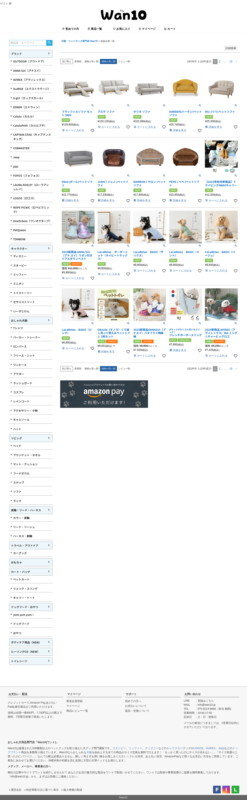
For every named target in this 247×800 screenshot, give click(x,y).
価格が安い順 (91, 61)
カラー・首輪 (21, 518)
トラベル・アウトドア (24, 545)
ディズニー (20, 256)
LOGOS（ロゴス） (24, 198)
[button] (236, 61)
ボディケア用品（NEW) (25, 642)
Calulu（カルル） (24, 116)
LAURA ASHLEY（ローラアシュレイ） (31, 187)
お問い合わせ (192, 694)
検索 (49, 43)
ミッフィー (20, 274)
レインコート (21, 401)
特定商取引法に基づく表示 (42, 789)
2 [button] (220, 61)
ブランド (16, 54)
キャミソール (21, 420)
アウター (18, 374)
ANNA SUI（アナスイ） (27, 70)
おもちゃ (16, 562)
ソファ (17, 491)
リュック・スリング (25, 588)
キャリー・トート (24, 598)
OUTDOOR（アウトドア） (29, 61)
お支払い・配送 (17, 694)
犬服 (89, 752)
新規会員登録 (74, 701)
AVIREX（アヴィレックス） (30, 80)
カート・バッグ (20, 572)
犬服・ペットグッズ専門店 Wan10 (79, 41)
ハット (17, 429)
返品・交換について (137, 710)
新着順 (77, 61)
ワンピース (20, 365)
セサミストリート (24, 302)
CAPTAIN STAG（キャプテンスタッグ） (32, 137)
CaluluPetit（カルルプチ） (30, 125)
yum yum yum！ (23, 615)
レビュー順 (124, 61)
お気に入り (121, 28)
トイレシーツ (19, 661)
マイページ (147, 28)
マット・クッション (25, 464)
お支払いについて (136, 705)
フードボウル (21, 473)
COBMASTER (21, 148)
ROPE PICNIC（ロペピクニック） (31, 209)
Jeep (16, 157)
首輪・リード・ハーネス (26, 510)
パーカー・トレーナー (26, 337)
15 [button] (230, 61)
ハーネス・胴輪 (22, 536)
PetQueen (19, 230)
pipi (15, 166)
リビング (16, 438)
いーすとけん (21, 311)
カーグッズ (20, 553)
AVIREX (211, 748)
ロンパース (20, 346)
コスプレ (18, 392)
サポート (131, 694)
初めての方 (70, 28)
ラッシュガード (22, 383)
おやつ (17, 633)
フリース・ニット (24, 355)
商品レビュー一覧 (77, 710)
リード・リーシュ (24, 527)
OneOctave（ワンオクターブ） (32, 221)
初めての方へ (133, 701)
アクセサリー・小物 (25, 410)
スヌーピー (20, 265)
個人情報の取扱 (72, 789)
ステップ (18, 482)
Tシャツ (18, 328)
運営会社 (16, 789)
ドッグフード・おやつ (24, 607)
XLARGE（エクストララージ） (32, 89)
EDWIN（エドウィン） (27, 107)
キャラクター (19, 248)
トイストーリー (22, 293)
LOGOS (198, 748)
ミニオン (18, 283)
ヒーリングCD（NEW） (25, 651)
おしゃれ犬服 (19, 320)
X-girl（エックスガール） (29, 98)
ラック (17, 501)
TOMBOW (19, 239)
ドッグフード (21, 624)
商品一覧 (94, 28)
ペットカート (21, 579)
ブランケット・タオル (26, 455)
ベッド (17, 446)
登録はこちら (206, 700)
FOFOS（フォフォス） (27, 175)
